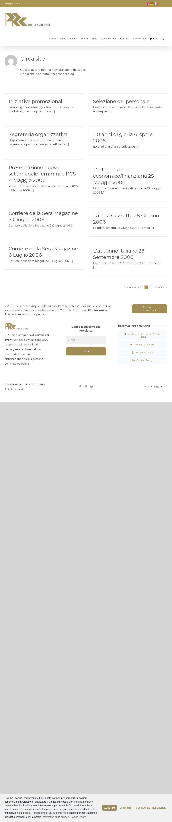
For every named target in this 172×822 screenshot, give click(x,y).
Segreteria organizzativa (38, 134)
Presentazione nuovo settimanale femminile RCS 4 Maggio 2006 (42, 173)
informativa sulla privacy (55, 817)
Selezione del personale (121, 101)
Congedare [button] (125, 808)
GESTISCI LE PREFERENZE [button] (151, 808)
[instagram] (86, 386)
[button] (163, 38)
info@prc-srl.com (12, 3)
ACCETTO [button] (109, 808)
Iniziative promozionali (36, 101)
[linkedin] (91, 386)
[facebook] (80, 386)
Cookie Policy (78, 817)
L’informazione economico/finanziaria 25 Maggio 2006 (123, 176)
